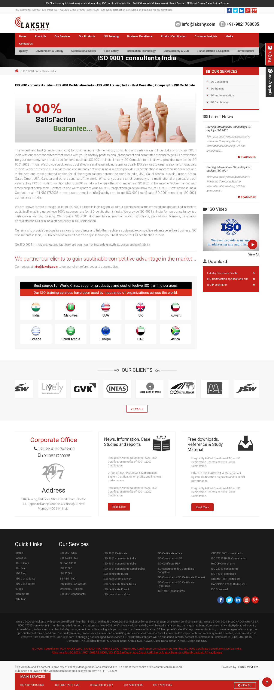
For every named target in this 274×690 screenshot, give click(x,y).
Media (229, 36)
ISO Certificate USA (169, 563)
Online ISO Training (71, 588)
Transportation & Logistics (213, 50)
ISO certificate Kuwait (116, 589)
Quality (23, 50)
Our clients (22, 563)
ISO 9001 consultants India (120, 558)
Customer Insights (206, 36)
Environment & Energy (49, 50)
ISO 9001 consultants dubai (120, 563)
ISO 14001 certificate (223, 573)
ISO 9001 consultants (73, 594)
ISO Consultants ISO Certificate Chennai (181, 577)
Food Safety (111, 50)
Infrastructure (245, 50)
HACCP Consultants (223, 563)
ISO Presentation (217, 284)
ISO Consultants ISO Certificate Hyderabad (176, 584)
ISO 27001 (66, 573)
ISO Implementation (222, 95)
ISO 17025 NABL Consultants (228, 558)
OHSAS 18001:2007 (101, 685)
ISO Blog (21, 573)
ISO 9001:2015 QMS (32, 685)
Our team (21, 568)
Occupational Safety (83, 50)
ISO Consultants (25, 578)
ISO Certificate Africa (170, 553)
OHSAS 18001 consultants (227, 553)
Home (22, 36)
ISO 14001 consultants (171, 591)
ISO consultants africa (117, 594)
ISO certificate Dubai (116, 573)
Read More (247, 158)
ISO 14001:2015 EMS (67, 685)
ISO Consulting (219, 81)
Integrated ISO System (73, 583)
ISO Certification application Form (228, 279)
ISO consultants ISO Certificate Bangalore (176, 570)
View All (253, 254)
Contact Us (26, 43)
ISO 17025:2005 (162, 685)
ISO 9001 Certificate (115, 553)
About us (21, 558)
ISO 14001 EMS (69, 558)
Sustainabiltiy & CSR (176, 50)
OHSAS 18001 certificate (225, 579)
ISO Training (111, 36)
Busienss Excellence (140, 36)
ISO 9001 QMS (68, 552)
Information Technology (141, 50)
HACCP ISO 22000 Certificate (228, 584)
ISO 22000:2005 (133, 685)
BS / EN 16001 (68, 578)
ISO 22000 (66, 568)
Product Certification (173, 36)
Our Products (87, 36)
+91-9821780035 (242, 24)
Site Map (21, 599)
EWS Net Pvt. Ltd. (248, 667)
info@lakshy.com (198, 24)
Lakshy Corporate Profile (222, 273)
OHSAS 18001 (68, 563)
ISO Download (219, 589)
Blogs (19, 588)
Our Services (62, 36)
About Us (40, 36)
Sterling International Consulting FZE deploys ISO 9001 (228, 129)
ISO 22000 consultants (224, 568)
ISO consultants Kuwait (117, 579)
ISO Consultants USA (170, 558)
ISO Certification (219, 102)
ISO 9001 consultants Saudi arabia (124, 568)
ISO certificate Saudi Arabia (120, 584)
